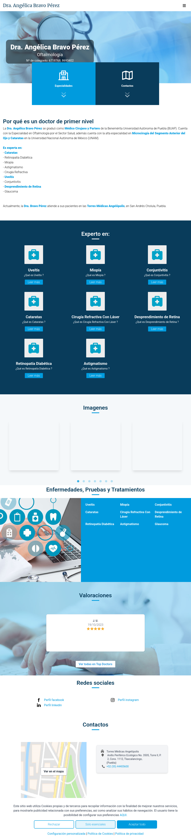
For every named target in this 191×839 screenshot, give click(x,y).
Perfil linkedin (53, 705)
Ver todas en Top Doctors (95, 664)
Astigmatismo (129, 524)
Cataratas (91, 512)
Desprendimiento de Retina (168, 514)
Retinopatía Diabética (99, 524)
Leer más (34, 282)
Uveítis (90, 504)
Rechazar (54, 824)
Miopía (124, 504)
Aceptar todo (137, 824)
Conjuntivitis (163, 504)
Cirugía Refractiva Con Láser (135, 514)
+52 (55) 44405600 (118, 766)
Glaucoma (161, 524)
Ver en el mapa (54, 771)
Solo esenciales (95, 824)
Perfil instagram (128, 700)
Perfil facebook (54, 700)
